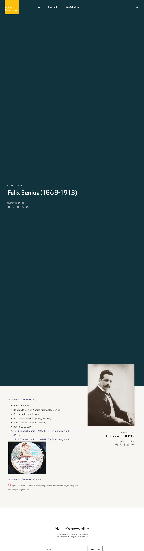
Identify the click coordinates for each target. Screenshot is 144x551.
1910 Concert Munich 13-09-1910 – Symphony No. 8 (41, 439)
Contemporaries (15, 185)
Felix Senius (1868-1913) (21, 399)
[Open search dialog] (137, 7)
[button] (9, 207)
